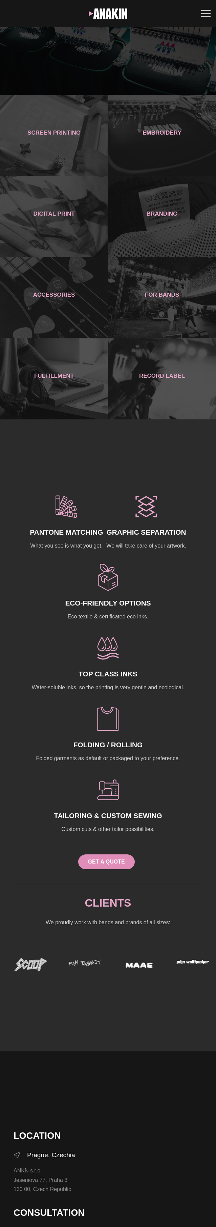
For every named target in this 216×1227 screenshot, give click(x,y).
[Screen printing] (54, 135)
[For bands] (162, 297)
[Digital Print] (54, 216)
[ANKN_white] (108, 13)
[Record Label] (162, 378)
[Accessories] (54, 297)
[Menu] (206, 13)
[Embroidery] (162, 135)
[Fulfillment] (54, 378)
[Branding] (162, 216)
